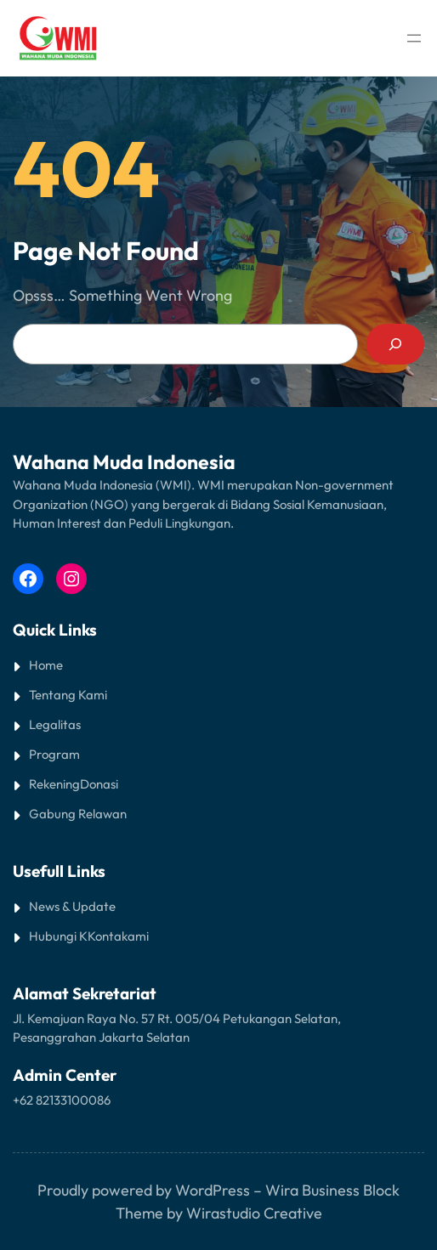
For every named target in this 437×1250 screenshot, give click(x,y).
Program (54, 754)
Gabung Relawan (78, 814)
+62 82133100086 (62, 1100)
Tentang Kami (68, 695)
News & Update (72, 906)
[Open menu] (414, 38)
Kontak (108, 936)
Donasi (99, 784)
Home (46, 665)
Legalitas (55, 724)
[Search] (395, 344)
